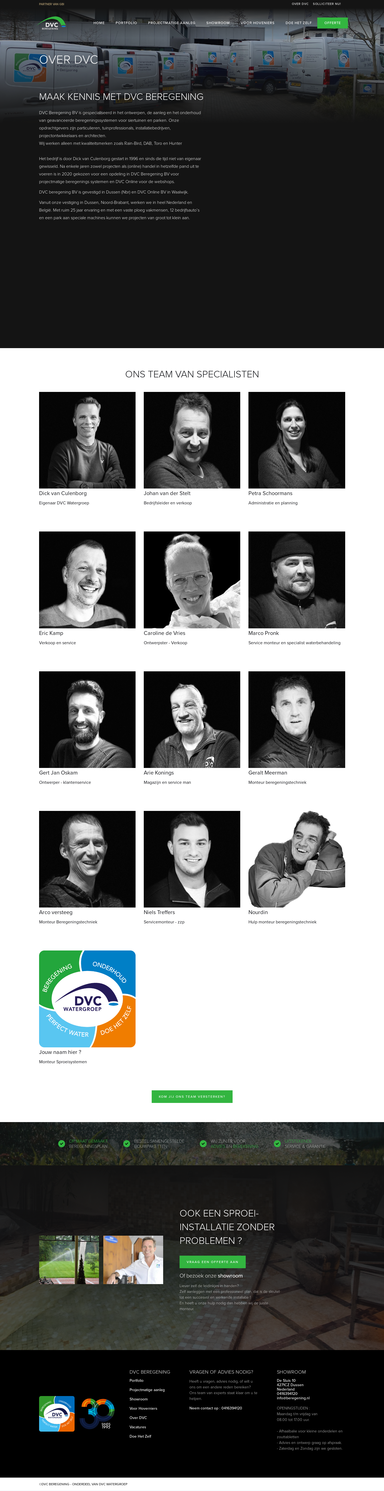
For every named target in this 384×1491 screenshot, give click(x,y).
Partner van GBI (51, 4)
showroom (230, 1276)
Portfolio (126, 22)
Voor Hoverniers (143, 1408)
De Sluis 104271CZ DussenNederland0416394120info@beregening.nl (293, 1389)
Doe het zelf (299, 22)
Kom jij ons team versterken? (192, 1096)
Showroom (218, 22)
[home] (51, 23)
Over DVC (300, 4)
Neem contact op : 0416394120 (215, 1408)
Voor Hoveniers (258, 22)
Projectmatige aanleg (171, 22)
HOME (99, 22)
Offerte (332, 22)
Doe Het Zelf (140, 1436)
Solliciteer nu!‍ (327, 4)
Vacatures (138, 1427)
